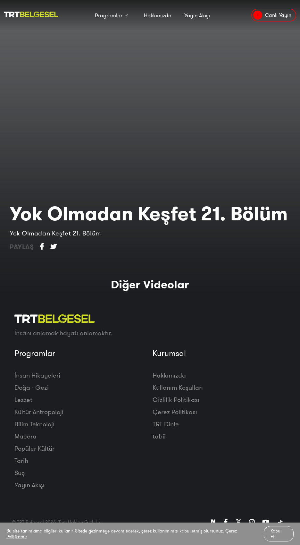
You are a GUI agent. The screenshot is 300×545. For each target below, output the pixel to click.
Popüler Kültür (34, 448)
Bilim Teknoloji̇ (34, 424)
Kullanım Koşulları (178, 387)
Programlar (108, 15)
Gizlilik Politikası (176, 400)
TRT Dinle (166, 424)
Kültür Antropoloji (38, 412)
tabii (159, 436)
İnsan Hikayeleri (37, 375)
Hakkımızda (157, 15)
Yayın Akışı (197, 15)
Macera (25, 436)
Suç (19, 473)
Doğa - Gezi (31, 387)
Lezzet (23, 400)
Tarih (21, 460)
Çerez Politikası (175, 412)
